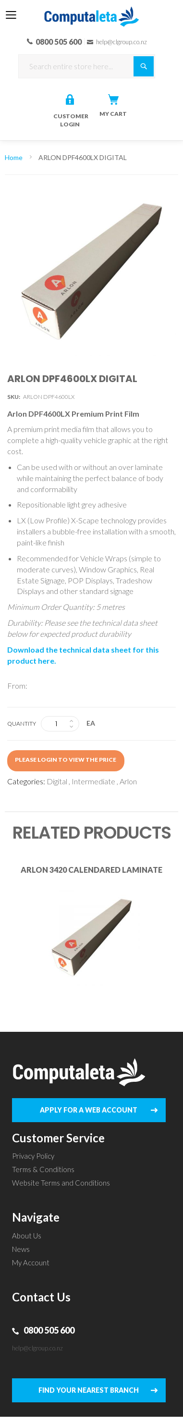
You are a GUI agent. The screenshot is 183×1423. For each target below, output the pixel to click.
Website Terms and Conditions (61, 1182)
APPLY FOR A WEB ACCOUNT (88, 1110)
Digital (57, 781)
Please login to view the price (65, 759)
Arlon (128, 781)
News (21, 1249)
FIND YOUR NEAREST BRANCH (88, 1390)
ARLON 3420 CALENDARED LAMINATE (91, 869)
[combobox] (86, 66)
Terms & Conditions (43, 1169)
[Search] (144, 66)
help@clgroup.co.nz (37, 1348)
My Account (30, 1262)
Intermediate (93, 781)
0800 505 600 (49, 1330)
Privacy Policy (33, 1155)
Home (14, 157)
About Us (26, 1235)
